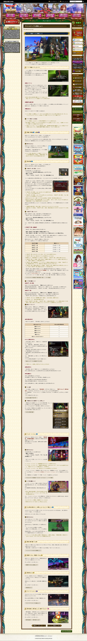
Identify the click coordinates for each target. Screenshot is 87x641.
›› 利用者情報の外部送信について (41, 635)
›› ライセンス (50, 635)
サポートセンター (65, 1)
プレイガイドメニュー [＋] (28, 29)
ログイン (11, 22)
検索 (83, 1)
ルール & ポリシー (54, 1)
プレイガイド (23, 15)
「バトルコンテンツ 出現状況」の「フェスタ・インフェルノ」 (44, 472)
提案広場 (50, 15)
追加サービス (63, 15)
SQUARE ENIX (8, 1)
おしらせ (10, 15)
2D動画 (9, 29)
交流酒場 (36, 15)
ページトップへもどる (66, 631)
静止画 (14, 29)
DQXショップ (76, 15)
